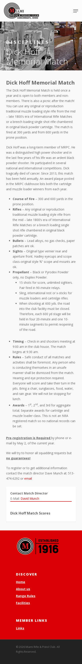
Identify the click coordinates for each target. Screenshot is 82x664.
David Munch (30, 498)
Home (20, 582)
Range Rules (25, 596)
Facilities (23, 603)
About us (23, 589)
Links (20, 628)
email (28, 478)
